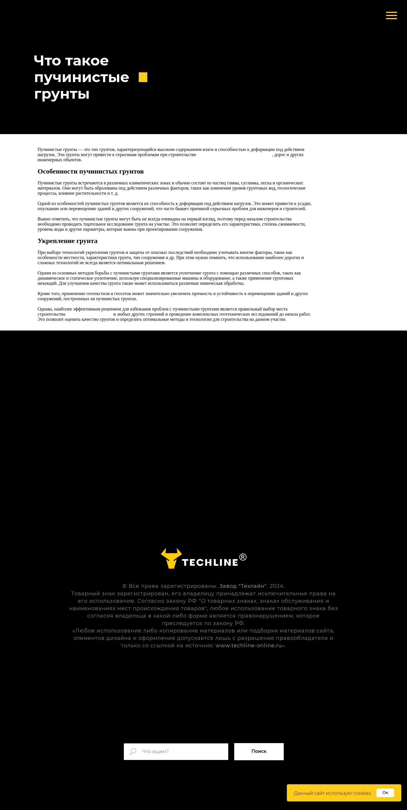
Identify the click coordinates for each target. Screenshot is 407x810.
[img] (61, 17)
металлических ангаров (89, 314)
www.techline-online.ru (249, 645)
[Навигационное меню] (391, 15)
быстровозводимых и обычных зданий (234, 154)
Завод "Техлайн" (243, 586)
